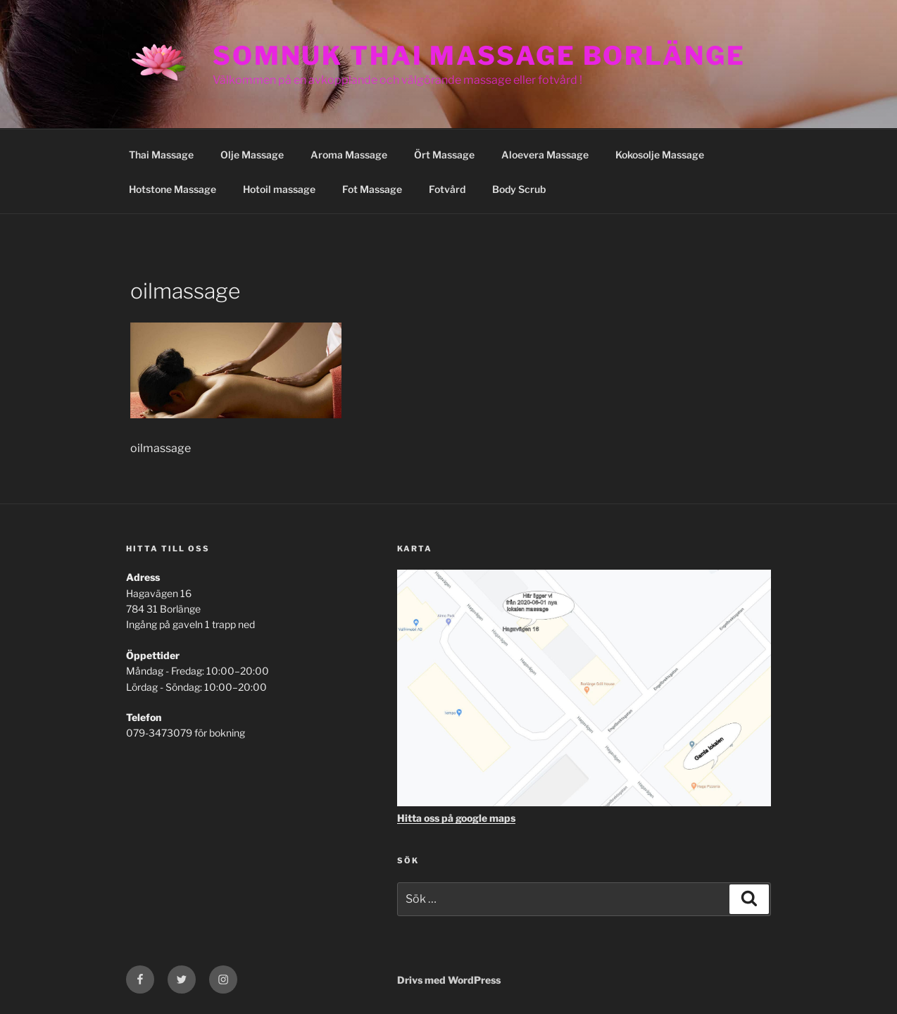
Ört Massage (444, 155)
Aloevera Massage (545, 155)
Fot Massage (372, 189)
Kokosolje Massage (659, 155)
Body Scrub (519, 189)
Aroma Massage (348, 155)
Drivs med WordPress (449, 980)
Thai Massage (161, 155)
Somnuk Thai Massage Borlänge (479, 55)
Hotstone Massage (172, 189)
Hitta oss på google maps (456, 818)
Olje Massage (252, 155)
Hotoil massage (279, 189)
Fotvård (447, 189)
